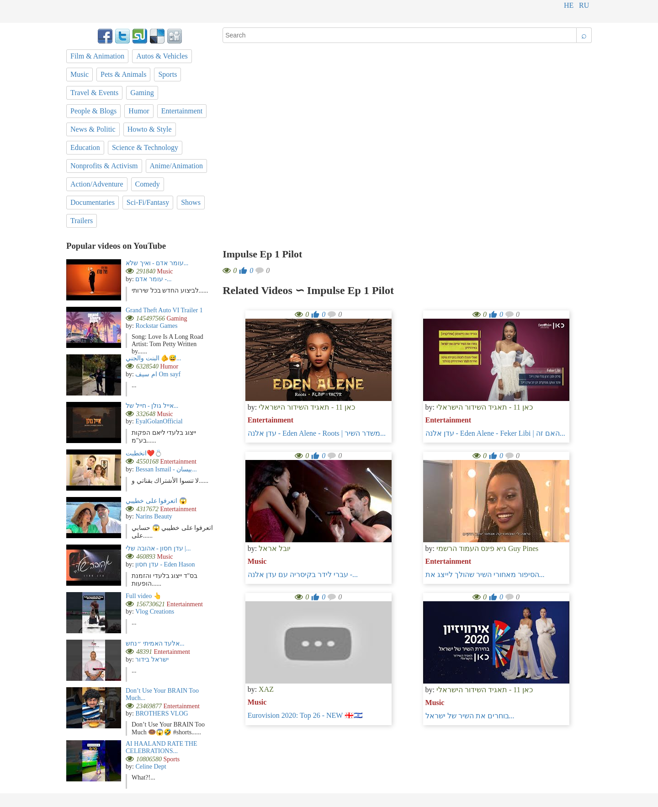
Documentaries (92, 202)
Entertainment (270, 420)
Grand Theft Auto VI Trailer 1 (164, 310)
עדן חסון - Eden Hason (165, 564)
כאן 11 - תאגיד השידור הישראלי (307, 407)
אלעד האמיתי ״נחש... (155, 643)
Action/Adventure (96, 184)
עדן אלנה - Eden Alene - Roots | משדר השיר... (317, 433)
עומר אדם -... (153, 279)
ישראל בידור (152, 659)
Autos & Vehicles (162, 56)
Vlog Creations (154, 611)
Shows (191, 202)
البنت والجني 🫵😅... (153, 358)
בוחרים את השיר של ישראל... (470, 716)
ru (584, 5)
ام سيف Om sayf (157, 374)
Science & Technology (145, 147)
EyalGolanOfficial (158, 421)
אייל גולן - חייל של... (152, 405)
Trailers (81, 220)
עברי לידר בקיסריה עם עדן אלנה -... (303, 574)
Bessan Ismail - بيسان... (165, 469)
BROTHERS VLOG (161, 713)
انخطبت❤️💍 (144, 453)
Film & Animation (97, 56)
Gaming (142, 92)
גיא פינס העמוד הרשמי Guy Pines (487, 548)
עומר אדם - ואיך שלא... (157, 263)
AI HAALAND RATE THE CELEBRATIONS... (161, 747)
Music (257, 561)
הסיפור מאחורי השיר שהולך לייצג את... (485, 574)
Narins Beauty (153, 516)
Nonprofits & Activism (104, 166)
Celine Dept (150, 766)
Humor (138, 111)
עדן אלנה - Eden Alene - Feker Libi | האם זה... (495, 433)
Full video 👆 (143, 596)
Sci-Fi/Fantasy (148, 202)
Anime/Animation (176, 166)
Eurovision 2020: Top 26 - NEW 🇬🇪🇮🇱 (305, 715)
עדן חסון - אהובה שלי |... (158, 548)
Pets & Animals (123, 74)
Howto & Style (149, 129)
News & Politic (93, 129)
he (568, 5)
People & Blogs (93, 111)
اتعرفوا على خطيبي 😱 (156, 500)
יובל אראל (275, 548)
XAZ (266, 689)
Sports (167, 74)
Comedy (147, 184)
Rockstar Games (156, 325)
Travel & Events (94, 92)
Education (85, 147)
